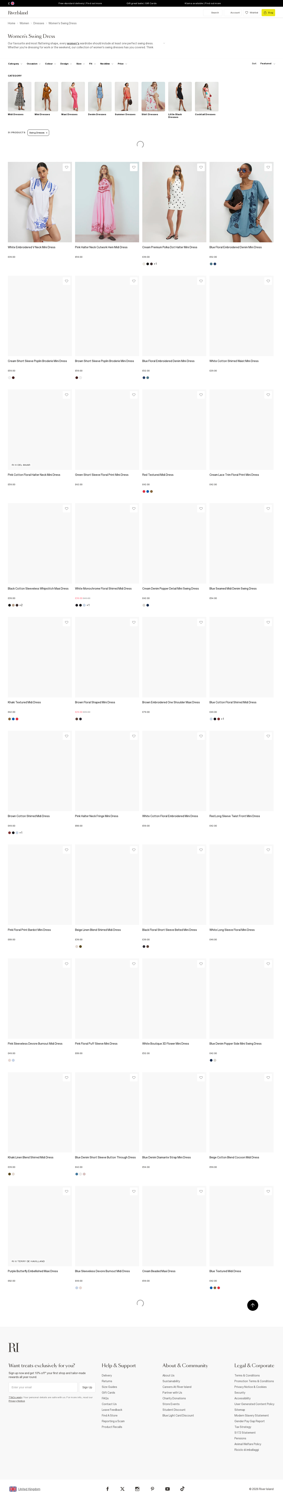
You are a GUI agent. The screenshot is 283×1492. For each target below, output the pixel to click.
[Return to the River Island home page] (21, 13)
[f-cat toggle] (15, 64)
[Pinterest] (152, 1489)
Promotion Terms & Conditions (254, 1381)
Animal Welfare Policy (247, 1444)
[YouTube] (167, 1489)
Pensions (240, 1438)
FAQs (105, 1398)
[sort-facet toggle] (262, 63)
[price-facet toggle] (122, 64)
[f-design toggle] (66, 64)
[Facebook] (107, 1489)
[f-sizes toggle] (80, 64)
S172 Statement (245, 1432)
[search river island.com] (212, 12)
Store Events (171, 1404)
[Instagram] (137, 1489)
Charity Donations (174, 1398)
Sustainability (171, 1381)
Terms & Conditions (247, 1375)
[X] (122, 1489)
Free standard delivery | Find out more (80, 3)
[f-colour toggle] (50, 64)
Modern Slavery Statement (251, 1415)
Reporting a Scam (113, 1421)
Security (239, 1392)
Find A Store (110, 1415)
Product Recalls (112, 1427)
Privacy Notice (17, 1401)
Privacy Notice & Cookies (250, 1386)
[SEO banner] (86, 45)
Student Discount (174, 1409)
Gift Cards (108, 1392)
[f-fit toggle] (92, 64)
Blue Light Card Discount (178, 1415)
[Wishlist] (66, 167)
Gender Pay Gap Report (249, 1421)
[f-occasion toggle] (34, 64)
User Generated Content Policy (254, 1404)
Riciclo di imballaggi (246, 1449)
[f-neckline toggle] (106, 64)
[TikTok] (182, 1488)
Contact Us (109, 1404)
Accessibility (242, 1398)
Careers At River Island (177, 1386)
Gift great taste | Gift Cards (141, 3)
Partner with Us (172, 1392)
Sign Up (87, 1387)
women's (73, 43)
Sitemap (239, 1409)
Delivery (107, 1375)
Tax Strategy (242, 1427)
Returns (107, 1381)
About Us (169, 1375)
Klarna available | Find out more (203, 3)
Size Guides (109, 1386)
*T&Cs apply (15, 1397)
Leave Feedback (112, 1409)
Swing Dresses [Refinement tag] (38, 132)
